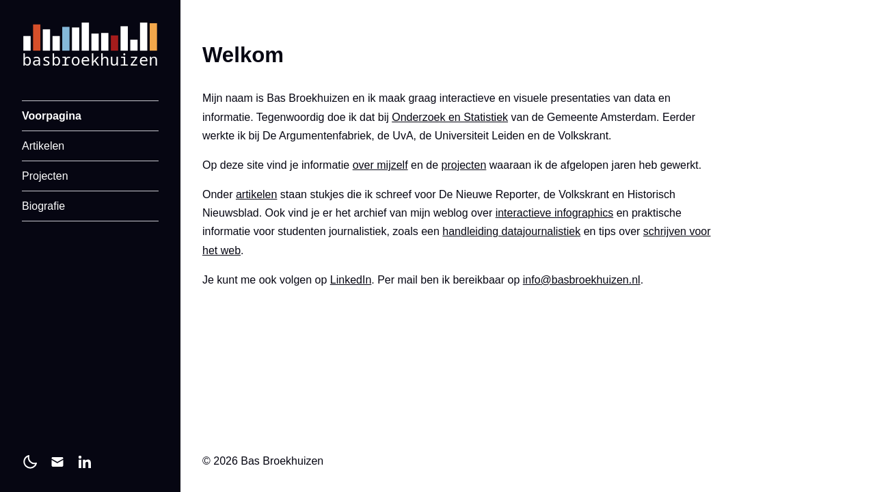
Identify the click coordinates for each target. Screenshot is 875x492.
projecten (464, 165)
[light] (30, 462)
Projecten (45, 176)
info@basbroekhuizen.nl (582, 280)
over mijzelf (380, 165)
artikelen (256, 194)
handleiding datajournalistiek (511, 231)
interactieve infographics (555, 213)
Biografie (43, 206)
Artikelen (43, 146)
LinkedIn (351, 280)
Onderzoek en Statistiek (450, 117)
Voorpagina (51, 116)
